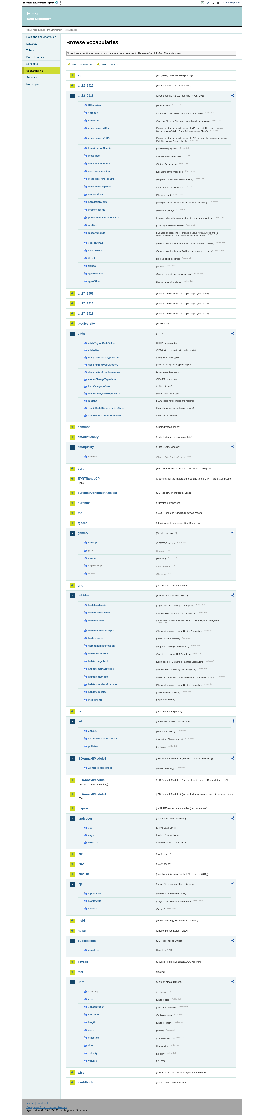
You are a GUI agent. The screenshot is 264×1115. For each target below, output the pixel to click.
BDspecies (94, 105)
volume (92, 1060)
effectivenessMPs (98, 128)
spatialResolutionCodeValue (104, 415)
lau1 (81, 854)
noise (82, 930)
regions (92, 400)
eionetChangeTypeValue (102, 379)
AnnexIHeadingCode (100, 767)
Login (207, 2)
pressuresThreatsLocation (103, 217)
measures (94, 155)
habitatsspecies (97, 692)
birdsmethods (96, 620)
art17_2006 (86, 293)
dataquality (86, 447)
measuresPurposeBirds (102, 178)
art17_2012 (86, 303)
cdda (81, 333)
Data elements (35, 57)
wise (81, 1072)
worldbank (85, 1082)
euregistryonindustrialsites (97, 492)
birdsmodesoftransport (101, 630)
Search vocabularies (82, 64)
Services (31, 77)
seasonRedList (97, 250)
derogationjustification (101, 645)
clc (90, 827)
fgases (83, 523)
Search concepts (109, 64)
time (90, 1045)
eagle (91, 835)
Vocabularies (34, 70)
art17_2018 (86, 313)
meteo (92, 1030)
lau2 (81, 864)
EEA (42, 3)
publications (87, 940)
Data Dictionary (54, 30)
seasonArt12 (95, 242)
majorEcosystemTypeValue (104, 393)
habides (83, 595)
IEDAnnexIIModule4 (92, 794)
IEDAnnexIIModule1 (92, 758)
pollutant (93, 746)
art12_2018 (86, 95)
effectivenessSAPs (99, 138)
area (90, 999)
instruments (95, 699)
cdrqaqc (93, 112)
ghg (80, 585)
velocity (92, 1053)
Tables (30, 50)
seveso (83, 961)
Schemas (32, 63)
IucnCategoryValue (99, 386)
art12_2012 (86, 85)
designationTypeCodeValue (104, 372)
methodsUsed (96, 194)
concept (93, 542)
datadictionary (88, 437)
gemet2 (83, 533)
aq (79, 75)
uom (81, 982)
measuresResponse (99, 186)
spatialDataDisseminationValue (106, 408)
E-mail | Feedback (37, 1103)
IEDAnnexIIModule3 (92, 780)
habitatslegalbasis (99, 661)
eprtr (81, 468)
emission (93, 1014)
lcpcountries (95, 893)
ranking (92, 225)
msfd (81, 920)
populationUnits (97, 201)
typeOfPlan (94, 281)
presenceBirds (96, 209)
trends (92, 266)
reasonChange (96, 232)
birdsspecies (95, 638)
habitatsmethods (98, 676)
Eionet (41, 30)
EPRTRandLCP (89, 478)
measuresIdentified (99, 163)
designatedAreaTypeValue (103, 357)
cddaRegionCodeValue (101, 343)
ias (80, 711)
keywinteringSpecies (100, 148)
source (92, 558)
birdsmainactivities (99, 612)
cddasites (94, 350)
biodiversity (86, 323)
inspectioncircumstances (103, 738)
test (80, 972)
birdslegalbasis (97, 605)
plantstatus (94, 900)
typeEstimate (96, 273)
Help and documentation (41, 36)
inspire (83, 808)
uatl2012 (93, 842)
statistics (93, 1037)
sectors (92, 908)
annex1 (92, 731)
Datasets (31, 43)
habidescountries (98, 653)
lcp (80, 884)
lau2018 (83, 874)
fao (80, 512)
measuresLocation (99, 171)
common (84, 426)
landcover (85, 818)
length (92, 1022)
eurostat (84, 503)
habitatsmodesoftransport (103, 684)
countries (93, 120)
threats (92, 258)
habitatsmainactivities (101, 668)
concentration (96, 1006)
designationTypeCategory (103, 364)
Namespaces (34, 84)
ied (80, 721)
